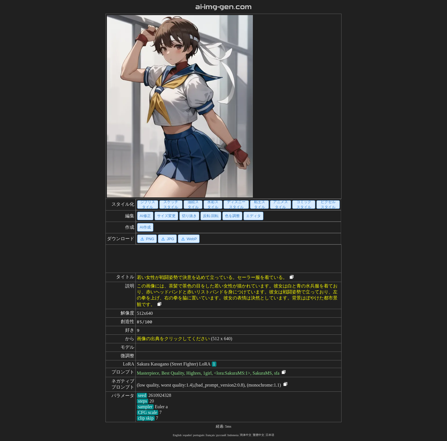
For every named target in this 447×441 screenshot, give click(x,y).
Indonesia (233, 435)
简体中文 (245, 434)
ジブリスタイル (147, 204)
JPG (167, 238)
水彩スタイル (212, 204)
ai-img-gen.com (223, 7)
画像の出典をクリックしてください (173, 338)
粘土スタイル (259, 204)
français (210, 435)
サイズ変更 (166, 216)
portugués (198, 435)
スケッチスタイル (170, 204)
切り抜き (189, 216)
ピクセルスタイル (328, 204)
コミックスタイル (303, 204)
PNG (147, 238)
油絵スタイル (193, 204)
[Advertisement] (295, 106)
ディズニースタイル (236, 204)
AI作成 (145, 227)
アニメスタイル (280, 204)
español (187, 435)
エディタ (253, 216)
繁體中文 (258, 434)
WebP (188, 238)
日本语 (270, 434)
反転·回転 (211, 216)
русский (221, 435)
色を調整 (232, 216)
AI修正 (145, 216)
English (177, 435)
